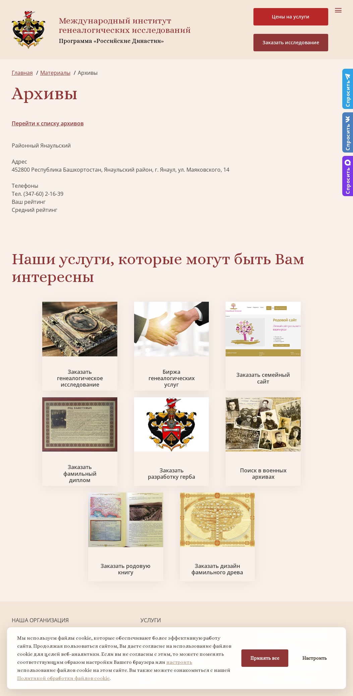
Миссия (66, 555)
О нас (19, 543)
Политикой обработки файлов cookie (63, 678)
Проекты (23, 555)
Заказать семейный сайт (218, 380)
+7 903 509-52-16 (33, 619)
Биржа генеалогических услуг (134, 380)
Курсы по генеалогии (284, 587)
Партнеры (69, 543)
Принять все (264, 658)
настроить (179, 662)
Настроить (314, 658)
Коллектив (25, 567)
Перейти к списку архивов (48, 123)
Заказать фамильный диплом (303, 380)
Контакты (68, 579)
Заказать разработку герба (50, 477)
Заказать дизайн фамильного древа (303, 477)
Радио (20, 591)
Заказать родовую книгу (219, 477)
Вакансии (68, 567)
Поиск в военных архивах (134, 477)
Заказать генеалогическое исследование (50, 380)
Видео (20, 579)
